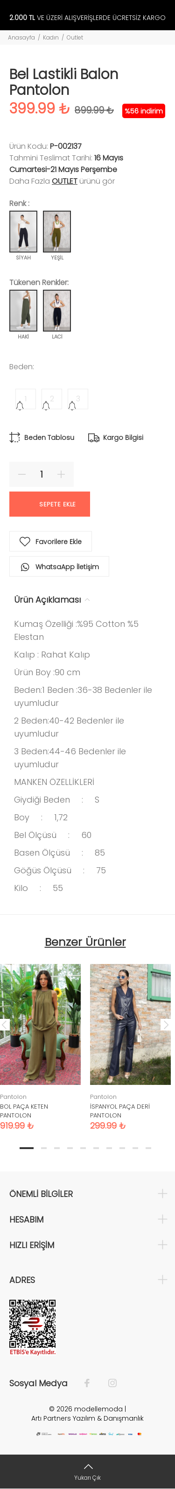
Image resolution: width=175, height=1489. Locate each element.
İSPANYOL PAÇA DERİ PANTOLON (120, 1111)
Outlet (75, 37)
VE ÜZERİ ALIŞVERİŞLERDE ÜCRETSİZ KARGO (87, 18)
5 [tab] (83, 1148)
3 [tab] (57, 1148)
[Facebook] (91, 1383)
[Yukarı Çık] (87, 1472)
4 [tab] (70, 1148)
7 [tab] (109, 1148)
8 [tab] (122, 1148)
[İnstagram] (108, 1383)
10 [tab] (148, 1148)
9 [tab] (135, 1148)
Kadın (51, 37)
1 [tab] (27, 1148)
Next (166, 1024)
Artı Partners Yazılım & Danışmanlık (87, 1418)
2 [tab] (44, 1148)
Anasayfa (21, 37)
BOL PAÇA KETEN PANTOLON (24, 1111)
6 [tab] (96, 1148)
